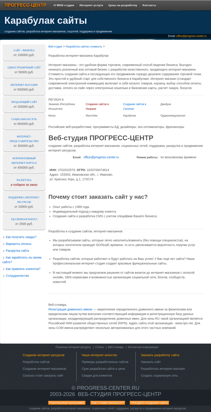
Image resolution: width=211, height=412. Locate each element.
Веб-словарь (116, 347)
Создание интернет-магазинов (44, 368)
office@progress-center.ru (191, 36)
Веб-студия (55, 46)
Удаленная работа (24, 219)
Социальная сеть (24, 119)
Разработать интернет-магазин (163, 368)
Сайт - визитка (24, 50)
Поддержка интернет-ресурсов (24, 200)
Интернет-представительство (24, 139)
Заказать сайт (151, 362)
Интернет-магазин (24, 84)
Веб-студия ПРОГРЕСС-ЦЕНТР (119, 394)
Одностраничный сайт (24, 67)
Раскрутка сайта (17, 250)
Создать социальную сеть (159, 375)
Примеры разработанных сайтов (105, 362)
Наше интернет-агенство (99, 355)
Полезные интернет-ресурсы (73, 347)
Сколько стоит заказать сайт (43, 375)
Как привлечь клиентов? (23, 269)
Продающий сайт (24, 102)
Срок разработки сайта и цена (103, 368)
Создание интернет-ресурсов (43, 355)
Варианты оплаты (18, 244)
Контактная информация (143, 347)
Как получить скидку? (21, 237)
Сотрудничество (17, 275)
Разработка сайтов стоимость (84, 46)
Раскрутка (24, 180)
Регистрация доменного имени (70, 309)
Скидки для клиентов (97, 375)
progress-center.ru (108, 388)
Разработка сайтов (36, 362)
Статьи (99, 347)
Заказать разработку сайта (160, 355)
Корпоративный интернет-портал (24, 160)
